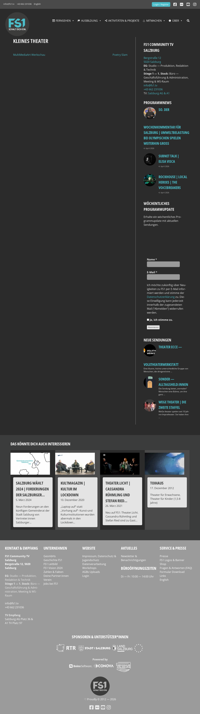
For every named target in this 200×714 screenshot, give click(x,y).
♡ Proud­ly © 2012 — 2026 (100, 699)
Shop (163, 564)
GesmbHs (50, 556)
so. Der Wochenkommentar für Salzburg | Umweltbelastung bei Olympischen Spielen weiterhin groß (166, 126)
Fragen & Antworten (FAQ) (176, 568)
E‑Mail (152, 272)
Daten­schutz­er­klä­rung (161, 297)
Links (163, 576)
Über (175, 20)
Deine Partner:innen (56, 576)
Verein (48, 580)
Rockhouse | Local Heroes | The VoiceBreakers (173, 182)
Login (85, 576)
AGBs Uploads (91, 572)
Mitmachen (154, 20)
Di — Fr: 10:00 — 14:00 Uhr (137, 576)
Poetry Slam (120, 55)
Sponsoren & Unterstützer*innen (100, 636)
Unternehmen (55, 548)
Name (152, 259)
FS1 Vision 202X (53, 568)
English (37, 3)
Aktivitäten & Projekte (123, 20)
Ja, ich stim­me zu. (160, 320)
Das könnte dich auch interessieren (40, 443)
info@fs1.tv (8, 3)
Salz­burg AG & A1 (159, 93)
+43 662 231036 (24, 3)
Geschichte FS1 (53, 560)
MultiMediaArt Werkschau (29, 55)
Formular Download (172, 572)
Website (88, 548)
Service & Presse (173, 548)
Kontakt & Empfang (21, 548)
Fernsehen (63, 20)
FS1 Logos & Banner (172, 560)
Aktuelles (129, 548)
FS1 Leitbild (51, 564)
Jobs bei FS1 (51, 583)
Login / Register (161, 4)
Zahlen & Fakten (53, 572)
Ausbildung (89, 20)
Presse (164, 556)
